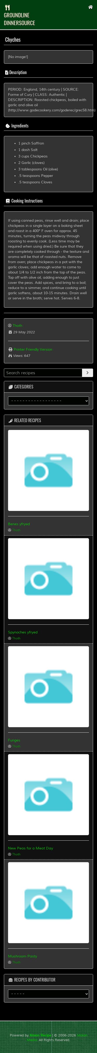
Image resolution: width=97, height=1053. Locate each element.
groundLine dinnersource (19, 16)
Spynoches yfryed (23, 632)
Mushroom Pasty (22, 956)
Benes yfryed (19, 524)
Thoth (17, 325)
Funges (14, 740)
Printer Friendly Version (30, 349)
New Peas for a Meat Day (30, 848)
